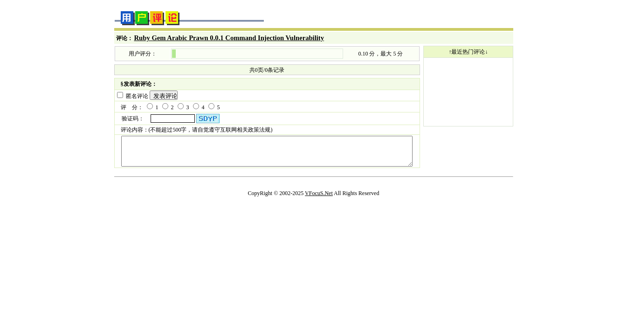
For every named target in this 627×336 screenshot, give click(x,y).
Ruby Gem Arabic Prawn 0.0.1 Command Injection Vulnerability (229, 38)
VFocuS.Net (319, 198)
